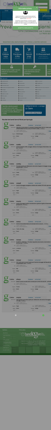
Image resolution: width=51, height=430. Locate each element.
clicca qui (29, 18)
